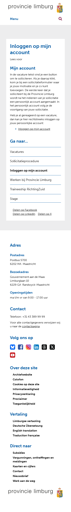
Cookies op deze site (26, 384)
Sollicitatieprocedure (24, 161)
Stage (14, 199)
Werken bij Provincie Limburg (30, 180)
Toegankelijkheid (24, 403)
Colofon (18, 379)
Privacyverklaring (24, 394)
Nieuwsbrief (20, 476)
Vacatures (17, 152)
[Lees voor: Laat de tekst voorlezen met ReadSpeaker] (16, 59)
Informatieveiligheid (26, 389)
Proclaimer (20, 398)
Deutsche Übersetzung (28, 425)
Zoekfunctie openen (60, 18)
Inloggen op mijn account (34, 129)
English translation (25, 430)
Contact (18, 471)
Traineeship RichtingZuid (27, 189)
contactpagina (31, 326)
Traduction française (26, 435)
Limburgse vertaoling (26, 421)
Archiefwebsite (22, 374)
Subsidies (19, 452)
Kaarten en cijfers (24, 466)
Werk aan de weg (24, 481)
